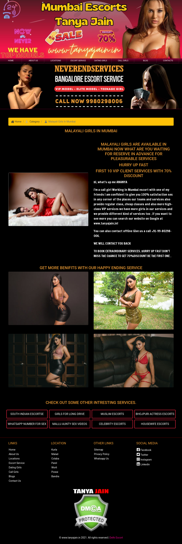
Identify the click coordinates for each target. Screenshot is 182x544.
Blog (145, 60)
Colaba (55, 458)
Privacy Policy (101, 454)
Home (11, 60)
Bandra (55, 476)
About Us (33, 60)
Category (34, 121)
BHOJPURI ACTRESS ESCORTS (155, 414)
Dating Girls (100, 60)
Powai (54, 471)
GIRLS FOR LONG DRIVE (70, 414)
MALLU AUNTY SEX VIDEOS (69, 424)
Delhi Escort (116, 537)
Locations (56, 60)
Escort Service (78, 60)
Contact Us (15, 480)
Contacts (168, 60)
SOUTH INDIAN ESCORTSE (27, 414)
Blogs (12, 476)
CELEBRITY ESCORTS (112, 424)
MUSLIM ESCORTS (112, 414)
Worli (54, 467)
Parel (54, 463)
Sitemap (98, 449)
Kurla (54, 449)
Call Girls (123, 60)
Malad (54, 454)
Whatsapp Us (101, 458)
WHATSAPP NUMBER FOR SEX (27, 424)
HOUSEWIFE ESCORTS (155, 424)
